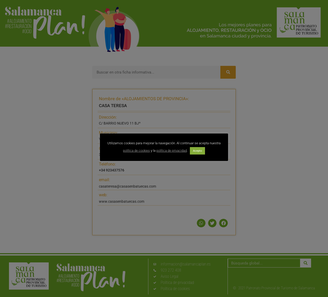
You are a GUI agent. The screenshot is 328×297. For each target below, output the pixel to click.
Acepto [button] (197, 150)
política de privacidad (171, 150)
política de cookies (136, 150)
